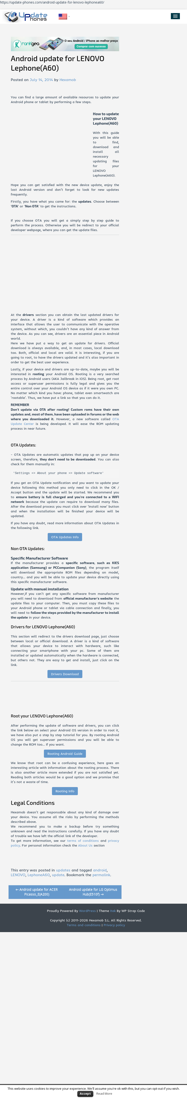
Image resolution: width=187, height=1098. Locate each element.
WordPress (87, 911)
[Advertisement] (52, 144)
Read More (104, 1093)
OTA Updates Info (65, 537)
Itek (112, 911)
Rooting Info (65, 791)
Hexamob (68, 79)
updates (63, 870)
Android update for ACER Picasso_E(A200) (37, 891)
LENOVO (18, 874)
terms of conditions (83, 840)
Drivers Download (65, 674)
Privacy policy (114, 925)
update (58, 874)
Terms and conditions (84, 925)
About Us (85, 845)
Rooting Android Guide (64, 754)
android (100, 870)
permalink (101, 874)
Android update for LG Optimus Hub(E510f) (93, 891)
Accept (85, 1093)
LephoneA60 (39, 874)
